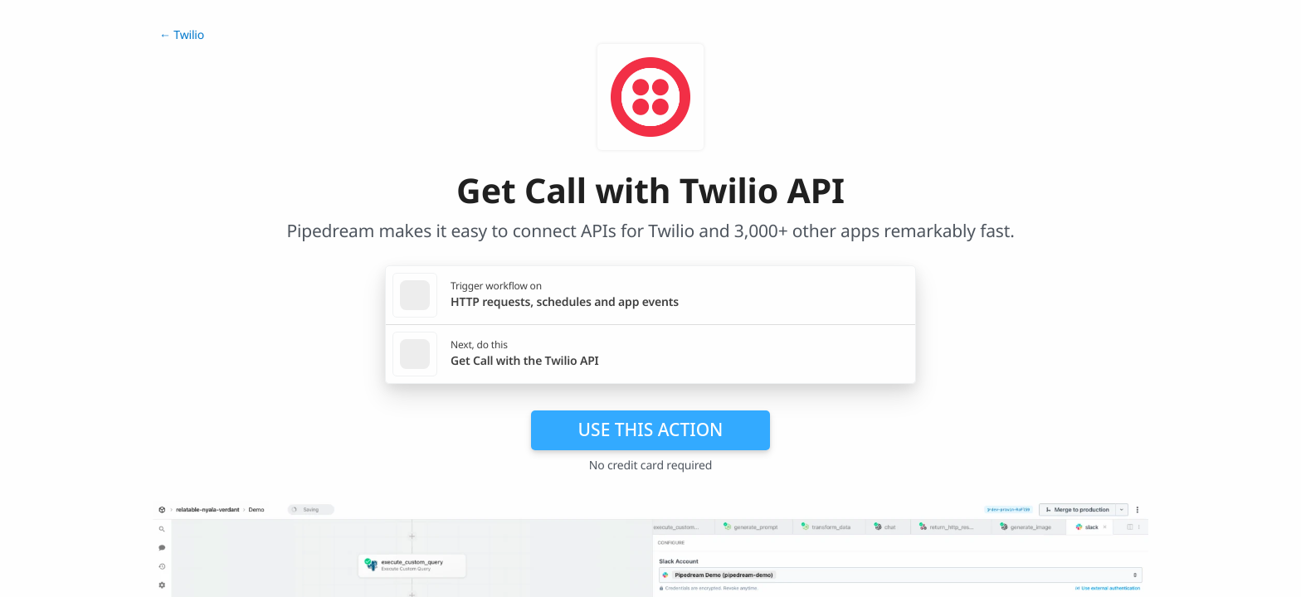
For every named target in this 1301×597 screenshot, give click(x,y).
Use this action (651, 429)
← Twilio (181, 35)
